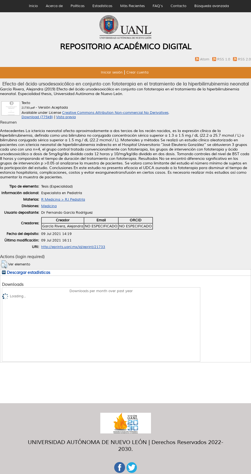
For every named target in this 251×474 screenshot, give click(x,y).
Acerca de (54, 6)
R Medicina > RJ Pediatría (63, 199)
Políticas (77, 6)
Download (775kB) (37, 117)
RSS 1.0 (224, 59)
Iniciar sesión (112, 72)
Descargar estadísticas (26, 272)
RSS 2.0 (244, 59)
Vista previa (66, 117)
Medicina (49, 206)
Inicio (33, 6)
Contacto (178, 6)
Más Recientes (132, 6)
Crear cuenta (137, 72)
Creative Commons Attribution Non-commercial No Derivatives (115, 113)
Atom (205, 59)
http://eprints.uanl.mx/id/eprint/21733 (73, 247)
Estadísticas (102, 6)
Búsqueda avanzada (211, 6)
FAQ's (158, 6)
